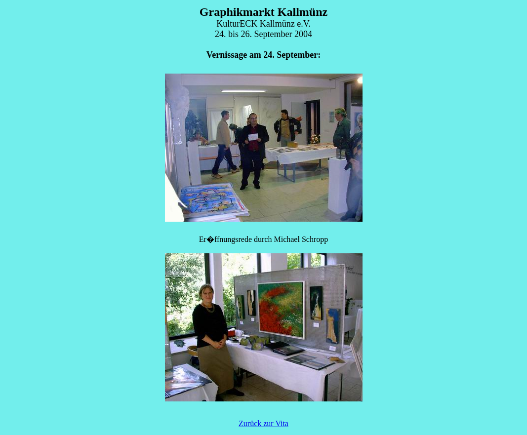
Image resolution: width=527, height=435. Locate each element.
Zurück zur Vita (263, 423)
